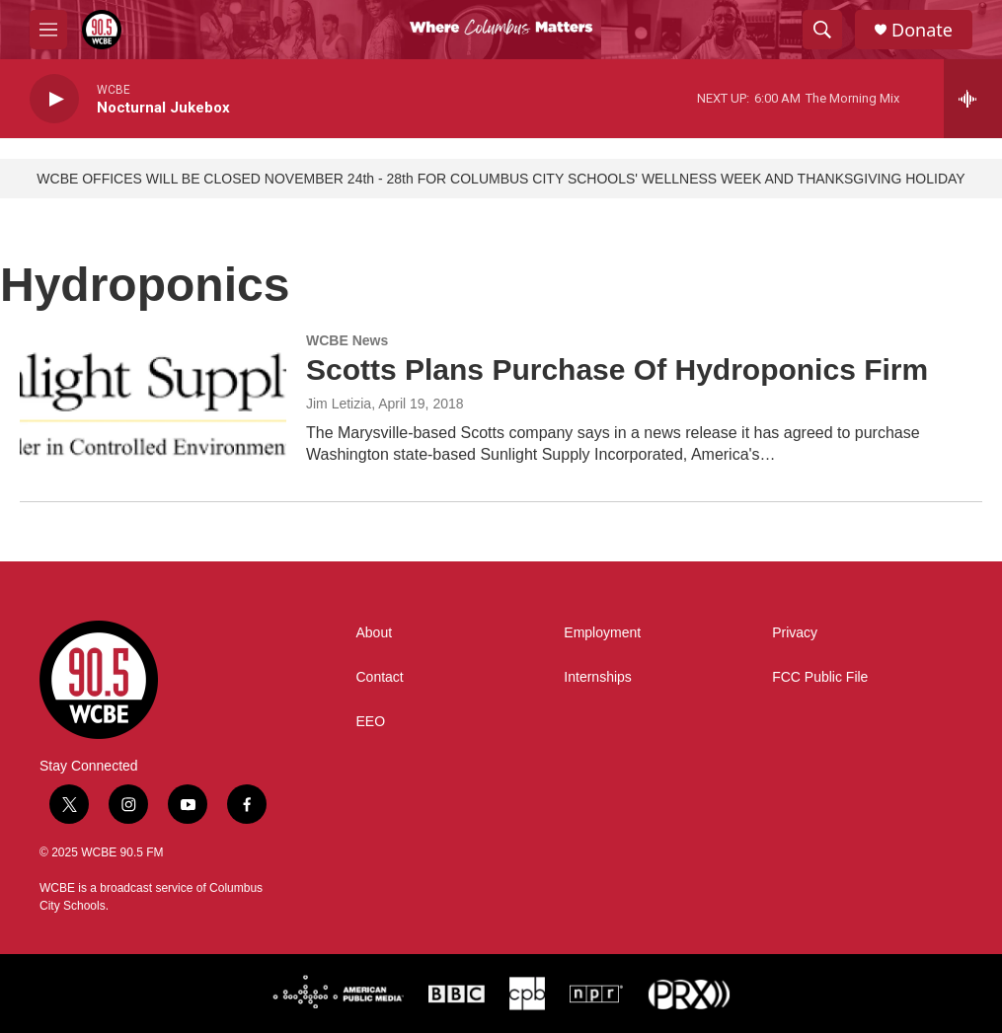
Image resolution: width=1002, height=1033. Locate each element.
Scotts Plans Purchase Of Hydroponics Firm (617, 369)
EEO (371, 721)
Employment (602, 633)
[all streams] (973, 98)
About (374, 633)
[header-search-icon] (822, 29)
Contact (380, 677)
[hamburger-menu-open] (48, 29)
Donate (922, 30)
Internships (597, 677)
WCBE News (347, 340)
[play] (54, 99)
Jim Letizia (338, 403)
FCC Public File (820, 677)
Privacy (794, 633)
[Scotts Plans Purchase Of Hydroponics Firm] (153, 407)
